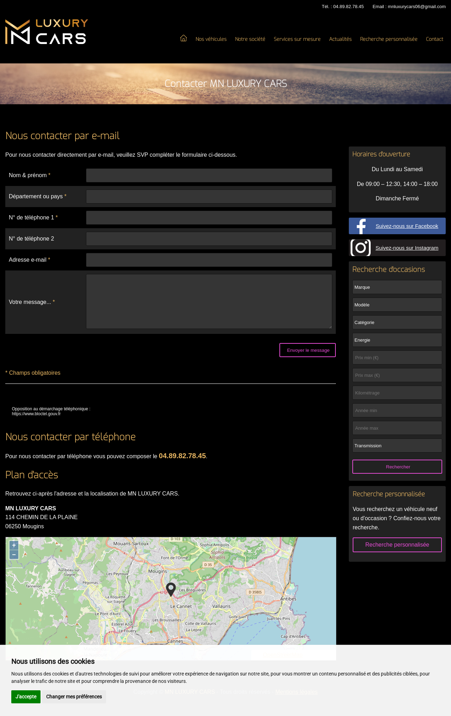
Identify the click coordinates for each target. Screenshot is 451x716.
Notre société (250, 39)
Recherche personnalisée (389, 39)
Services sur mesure (297, 39)
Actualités (340, 39)
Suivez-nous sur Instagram (407, 248)
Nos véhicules (211, 39)
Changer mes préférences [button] (74, 696)
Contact (434, 39)
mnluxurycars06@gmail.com (417, 6)
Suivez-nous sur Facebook (407, 226)
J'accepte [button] (26, 696)
